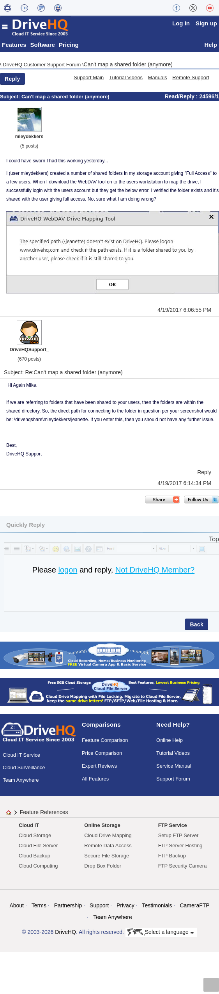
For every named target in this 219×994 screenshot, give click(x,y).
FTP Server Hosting (180, 845)
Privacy (125, 905)
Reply (12, 79)
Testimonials (157, 905)
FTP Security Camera (182, 866)
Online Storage (102, 825)
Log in (181, 23)
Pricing (69, 44)
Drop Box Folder (102, 866)
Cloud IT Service (21, 755)
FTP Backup (172, 856)
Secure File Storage (106, 856)
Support (99, 905)
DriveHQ (65, 932)
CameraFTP (194, 905)
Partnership (68, 905)
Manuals (157, 77)
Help (210, 44)
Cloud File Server (38, 845)
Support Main (89, 77)
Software (42, 44)
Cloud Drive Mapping (107, 835)
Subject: (10, 97)
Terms (39, 905)
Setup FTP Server (178, 835)
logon (67, 569)
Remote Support (190, 77)
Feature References (44, 812)
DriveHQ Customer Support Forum (42, 65)
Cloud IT (29, 825)
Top (214, 539)
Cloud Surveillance (24, 767)
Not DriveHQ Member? (154, 569)
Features (14, 44)
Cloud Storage (35, 835)
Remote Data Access (107, 845)
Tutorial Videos (126, 77)
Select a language (160, 932)
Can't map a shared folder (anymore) (128, 64)
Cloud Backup (34, 856)
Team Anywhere (21, 780)
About (16, 905)
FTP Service (172, 825)
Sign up (206, 23)
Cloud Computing (38, 866)
